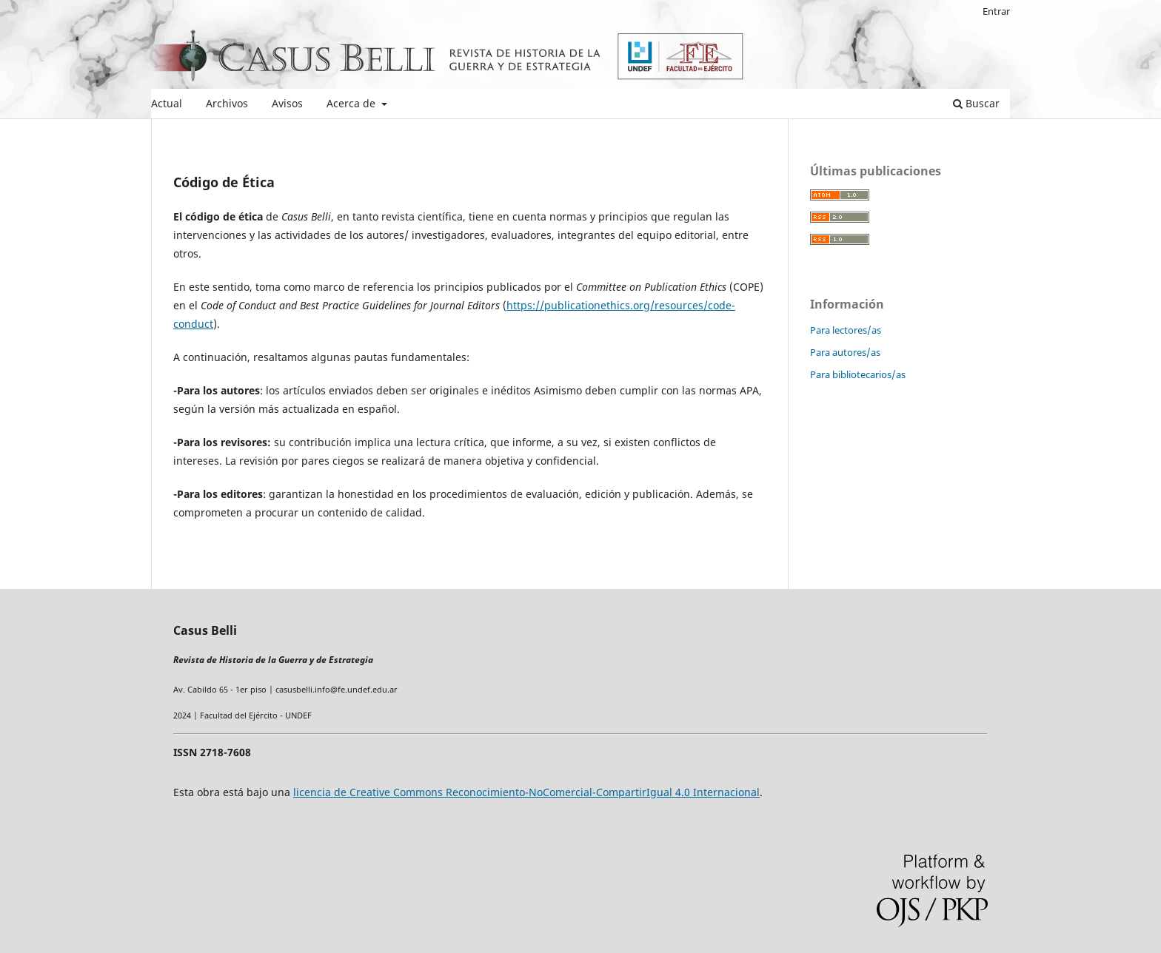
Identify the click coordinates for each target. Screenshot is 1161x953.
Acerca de (352, 103)
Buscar (976, 103)
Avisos (287, 103)
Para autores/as (845, 352)
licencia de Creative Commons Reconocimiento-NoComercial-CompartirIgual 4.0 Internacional (526, 792)
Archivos (227, 103)
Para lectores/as (845, 330)
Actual (166, 103)
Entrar (996, 11)
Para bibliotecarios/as (858, 374)
